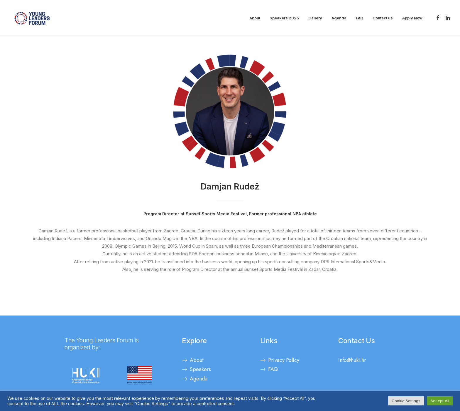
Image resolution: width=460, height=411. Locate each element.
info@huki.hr (352, 360)
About (254, 18)
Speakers (200, 369)
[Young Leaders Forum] (32, 18)
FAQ (359, 18)
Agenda (339, 18)
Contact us (383, 18)
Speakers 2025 (284, 18)
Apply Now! (413, 18)
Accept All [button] (439, 400)
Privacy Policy (283, 360)
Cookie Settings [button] (406, 400)
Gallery (315, 18)
